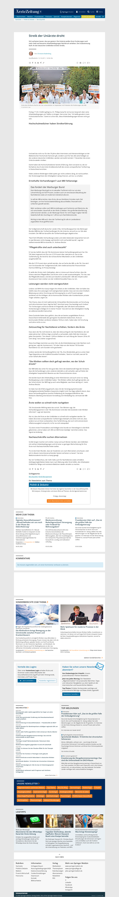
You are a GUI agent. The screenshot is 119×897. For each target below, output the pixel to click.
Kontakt (34, 878)
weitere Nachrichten (51, 775)
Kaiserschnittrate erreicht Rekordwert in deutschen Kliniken (35, 758)
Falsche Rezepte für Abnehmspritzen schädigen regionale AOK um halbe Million (37, 727)
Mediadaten (57, 866)
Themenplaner (58, 869)
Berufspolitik (33, 477)
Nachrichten (21, 17)
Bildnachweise (36, 881)
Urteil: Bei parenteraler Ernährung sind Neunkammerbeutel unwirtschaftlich (35, 718)
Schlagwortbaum (37, 866)
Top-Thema (51, 788)
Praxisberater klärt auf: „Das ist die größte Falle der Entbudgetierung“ (88, 522)
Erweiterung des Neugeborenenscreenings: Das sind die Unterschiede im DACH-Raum (33, 736)
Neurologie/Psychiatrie (26, 796)
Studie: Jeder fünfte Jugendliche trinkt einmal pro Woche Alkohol (36, 732)
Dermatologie (75, 788)
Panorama (19, 876)
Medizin (30, 17)
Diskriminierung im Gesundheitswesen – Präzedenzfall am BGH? (36, 723)
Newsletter (56, 876)
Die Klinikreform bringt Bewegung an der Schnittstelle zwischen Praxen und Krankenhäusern (33, 633)
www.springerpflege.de (73, 869)
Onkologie (40, 796)
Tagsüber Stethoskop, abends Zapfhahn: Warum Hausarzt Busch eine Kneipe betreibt (58, 834)
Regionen (77, 17)
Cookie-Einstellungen (38, 873)
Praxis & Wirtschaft (22, 873)
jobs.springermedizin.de (73, 871)
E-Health (97, 788)
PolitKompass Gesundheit (82, 796)
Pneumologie (65, 796)
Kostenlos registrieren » (47, 681)
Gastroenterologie (40, 792)
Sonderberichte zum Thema (31, 602)
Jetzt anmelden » (27, 681)
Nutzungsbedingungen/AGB (41, 869)
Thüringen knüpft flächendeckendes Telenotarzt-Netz (33, 741)
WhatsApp (69, 887)
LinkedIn (68, 883)
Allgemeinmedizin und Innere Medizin (31, 788)
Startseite (19, 866)
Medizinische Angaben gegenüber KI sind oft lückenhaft (33, 745)
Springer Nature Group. (55, 896)
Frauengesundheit (24, 792)
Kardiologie (53, 792)
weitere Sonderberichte (93, 658)
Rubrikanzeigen (58, 871)
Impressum (35, 876)
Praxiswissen (39, 17)
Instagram (68, 890)
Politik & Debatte (88, 17)
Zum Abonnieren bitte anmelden (59, 501)
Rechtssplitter (23, 800)
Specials (56, 17)
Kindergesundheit (66, 792)
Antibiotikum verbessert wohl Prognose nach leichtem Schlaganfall (33, 771)
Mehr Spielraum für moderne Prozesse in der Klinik (79, 628)
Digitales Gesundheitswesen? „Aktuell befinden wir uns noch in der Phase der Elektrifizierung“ (29, 523)
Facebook (68, 885)
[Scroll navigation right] (103, 17)
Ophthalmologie (52, 796)
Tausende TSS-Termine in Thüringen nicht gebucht (32, 754)
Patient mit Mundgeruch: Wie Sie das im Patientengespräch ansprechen (35, 766)
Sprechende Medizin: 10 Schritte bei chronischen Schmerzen (35, 761)
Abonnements (57, 873)
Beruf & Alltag (62, 788)
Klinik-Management (45, 477)
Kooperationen (66, 17)
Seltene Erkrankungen (51, 800)
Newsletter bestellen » (71, 694)
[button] (99, 12)
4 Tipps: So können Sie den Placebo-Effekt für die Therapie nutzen (34, 749)
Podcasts (48, 17)
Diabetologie (87, 788)
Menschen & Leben (82, 792)
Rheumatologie (35, 800)
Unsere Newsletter (27, 783)
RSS (54, 878)
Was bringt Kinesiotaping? (86, 832)
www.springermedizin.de (74, 866)
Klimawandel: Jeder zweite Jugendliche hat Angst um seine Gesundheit (34, 713)
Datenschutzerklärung (39, 871)
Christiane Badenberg (44, 54)
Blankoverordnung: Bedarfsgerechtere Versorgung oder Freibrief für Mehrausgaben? (59, 523)
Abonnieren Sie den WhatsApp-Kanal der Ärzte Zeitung (29, 833)
